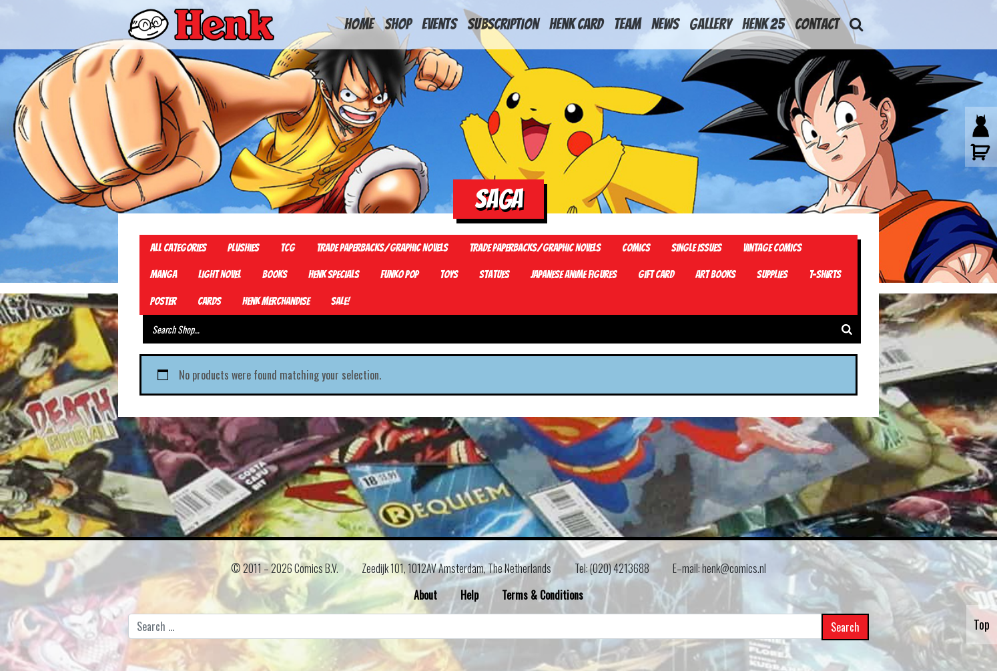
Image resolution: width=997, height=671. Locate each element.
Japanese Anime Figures (574, 274)
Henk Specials (333, 274)
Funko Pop (399, 274)
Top (982, 624)
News (665, 24)
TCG (287, 247)
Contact (817, 24)
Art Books (715, 274)
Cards (209, 301)
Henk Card (576, 24)
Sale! (340, 301)
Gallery (710, 24)
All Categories (178, 247)
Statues (494, 274)
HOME (359, 24)
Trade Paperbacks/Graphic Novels (382, 247)
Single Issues (696, 247)
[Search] (847, 329)
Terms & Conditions (542, 595)
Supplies (772, 274)
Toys (449, 274)
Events (439, 24)
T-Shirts (825, 274)
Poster (163, 301)
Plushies (243, 247)
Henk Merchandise (276, 301)
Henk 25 (763, 24)
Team (627, 24)
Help (469, 595)
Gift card (656, 274)
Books (274, 274)
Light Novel (219, 274)
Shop (397, 24)
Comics (636, 247)
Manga (163, 274)
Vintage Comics (772, 247)
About (425, 595)
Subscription (503, 24)
